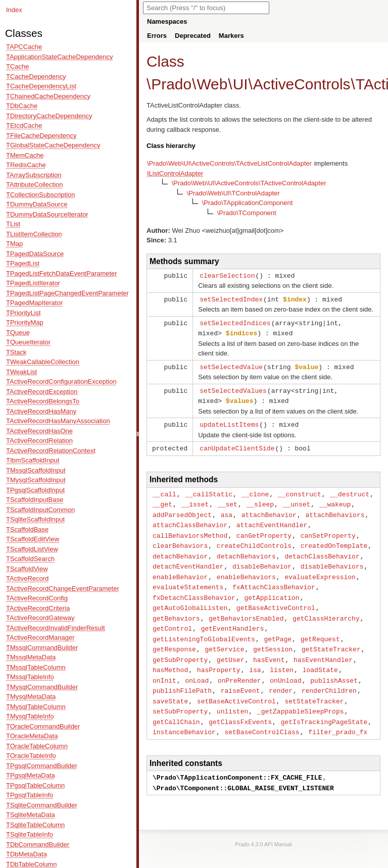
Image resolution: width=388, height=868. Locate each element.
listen (282, 656)
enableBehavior (180, 568)
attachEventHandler (271, 518)
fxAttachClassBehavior (273, 577)
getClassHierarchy (326, 607)
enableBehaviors (246, 568)
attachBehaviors (334, 509)
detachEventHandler (188, 558)
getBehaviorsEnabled (246, 607)
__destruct (349, 489)
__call (164, 489)
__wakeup (335, 498)
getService (224, 636)
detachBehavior (180, 548)
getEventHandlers (232, 617)
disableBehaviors (332, 558)
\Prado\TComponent (246, 213)
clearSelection (227, 275)
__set (227, 498)
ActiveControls (302, 84)
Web (212, 84)
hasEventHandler (323, 646)
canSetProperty (328, 528)
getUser (231, 646)
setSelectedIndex (231, 298)
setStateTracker (314, 686)
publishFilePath (182, 676)
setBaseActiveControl (236, 686)
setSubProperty (180, 695)
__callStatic (208, 489)
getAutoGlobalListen (190, 597)
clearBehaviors (180, 538)
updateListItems (229, 420)
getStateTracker (331, 636)
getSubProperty (180, 646)
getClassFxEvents (240, 705)
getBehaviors (176, 607)
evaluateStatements (188, 577)
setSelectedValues (233, 387)
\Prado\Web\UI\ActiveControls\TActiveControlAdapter (249, 183)
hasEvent (268, 646)
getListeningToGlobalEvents (204, 627)
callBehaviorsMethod (190, 528)
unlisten (232, 695)
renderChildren (329, 676)
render (281, 676)
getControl (172, 617)
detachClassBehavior (321, 548)
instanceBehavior (184, 715)
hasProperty (218, 656)
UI (240, 84)
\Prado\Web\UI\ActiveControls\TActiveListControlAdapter (229, 163)
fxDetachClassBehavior (194, 587)
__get (162, 498)
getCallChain (176, 705)
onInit (164, 666)
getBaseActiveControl (275, 597)
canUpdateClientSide (237, 443)
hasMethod (170, 656)
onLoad (197, 666)
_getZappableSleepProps (300, 695)
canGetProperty (264, 528)
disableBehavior (262, 558)
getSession (273, 636)
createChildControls (254, 538)
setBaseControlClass (261, 715)
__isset (195, 498)
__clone (255, 489)
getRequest (320, 627)
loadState (320, 656)
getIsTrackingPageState (324, 705)
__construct (299, 489)
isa (255, 656)
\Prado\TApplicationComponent (247, 203)
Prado (171, 84)
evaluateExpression (319, 568)
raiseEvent (240, 676)
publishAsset (334, 666)
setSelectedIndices (235, 321)
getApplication (271, 587)
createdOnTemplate (334, 538)
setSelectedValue (231, 364)
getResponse (174, 636)
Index (14, 10)
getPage (278, 627)
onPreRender (239, 666)
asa (226, 509)
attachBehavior (269, 509)
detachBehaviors (246, 548)
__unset (297, 498)
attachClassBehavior (190, 518)
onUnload (285, 666)
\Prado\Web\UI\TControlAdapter (233, 193)
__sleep (260, 498)
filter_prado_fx (337, 715)
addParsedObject (182, 509)
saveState (170, 686)
